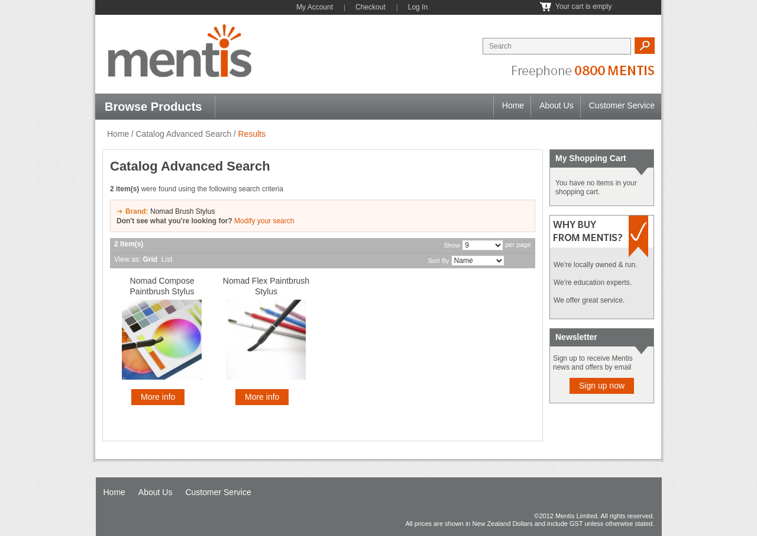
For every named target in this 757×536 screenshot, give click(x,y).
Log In (418, 7)
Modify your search (264, 221)
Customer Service (622, 105)
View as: (127, 259)
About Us (556, 105)
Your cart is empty (583, 6)
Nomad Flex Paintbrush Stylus (266, 286)
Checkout (370, 7)
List (167, 259)
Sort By (438, 260)
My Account (314, 7)
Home (513, 105)
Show (452, 245)
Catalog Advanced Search (183, 134)
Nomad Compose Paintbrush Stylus (162, 286)
